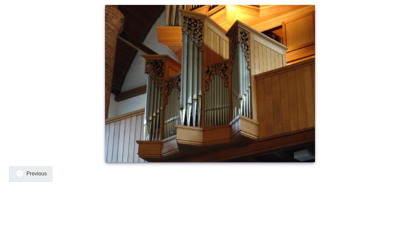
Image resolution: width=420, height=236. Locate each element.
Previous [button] (31, 173)
